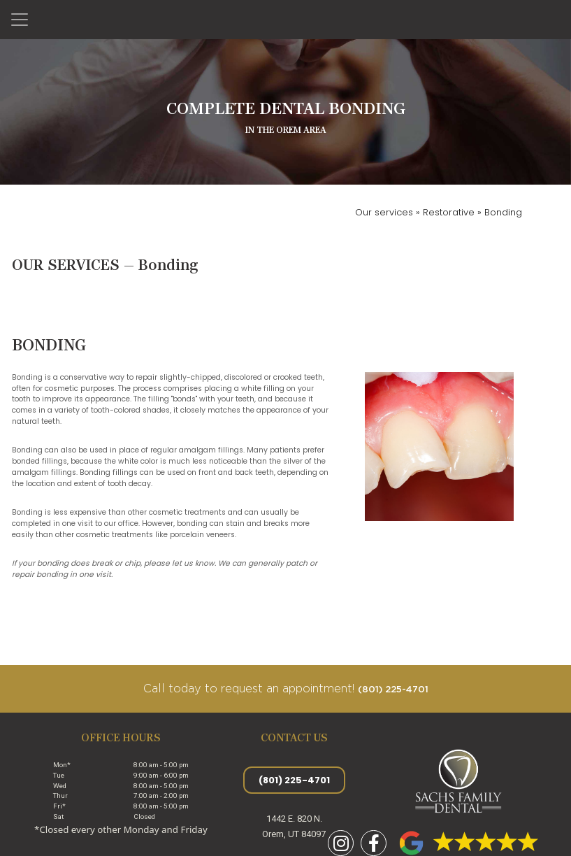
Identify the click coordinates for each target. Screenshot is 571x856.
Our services (385, 212)
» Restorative (445, 212)
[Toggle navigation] (19, 20)
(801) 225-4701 (393, 689)
